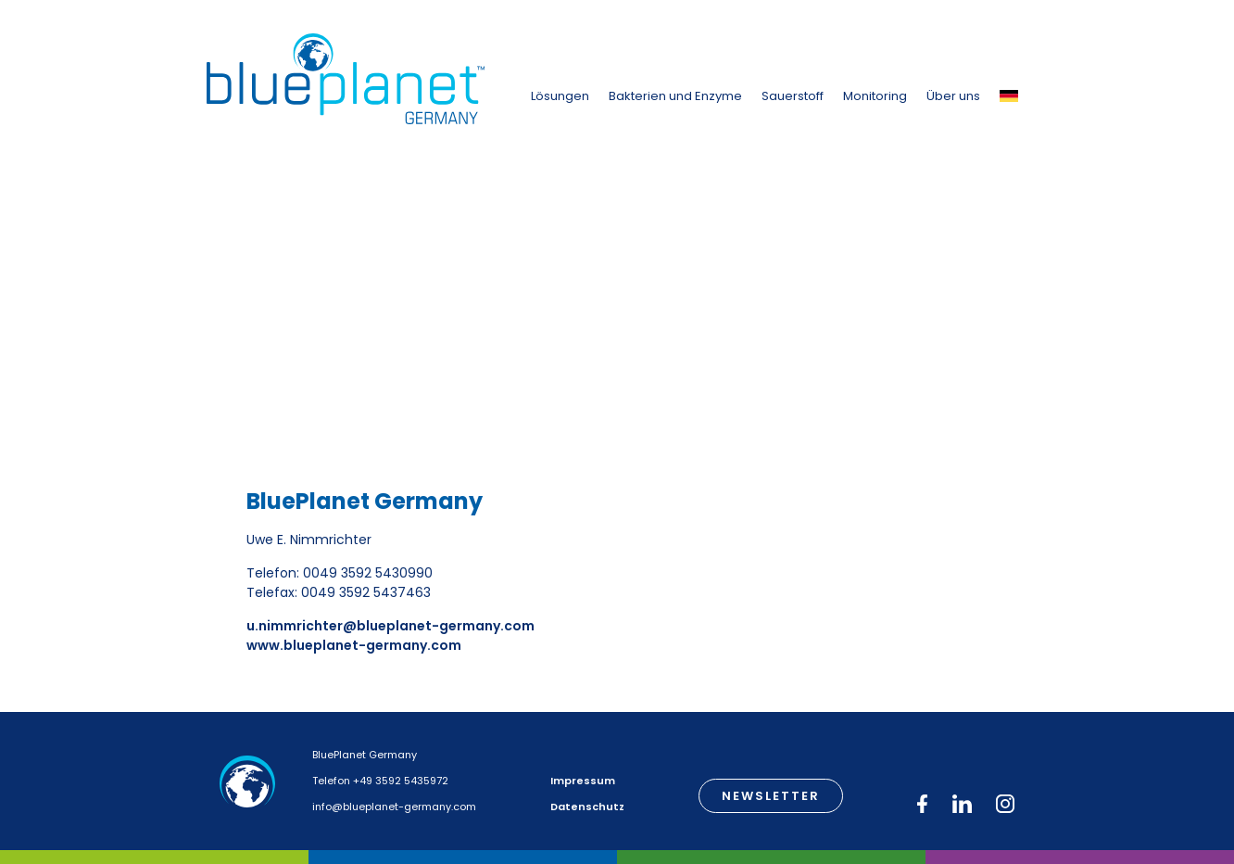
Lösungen (560, 96)
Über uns (953, 96)
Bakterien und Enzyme (675, 96)
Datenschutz (587, 806)
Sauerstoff (793, 96)
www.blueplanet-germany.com (353, 645)
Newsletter (771, 796)
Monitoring (875, 96)
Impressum (582, 780)
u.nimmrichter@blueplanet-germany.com (390, 625)
